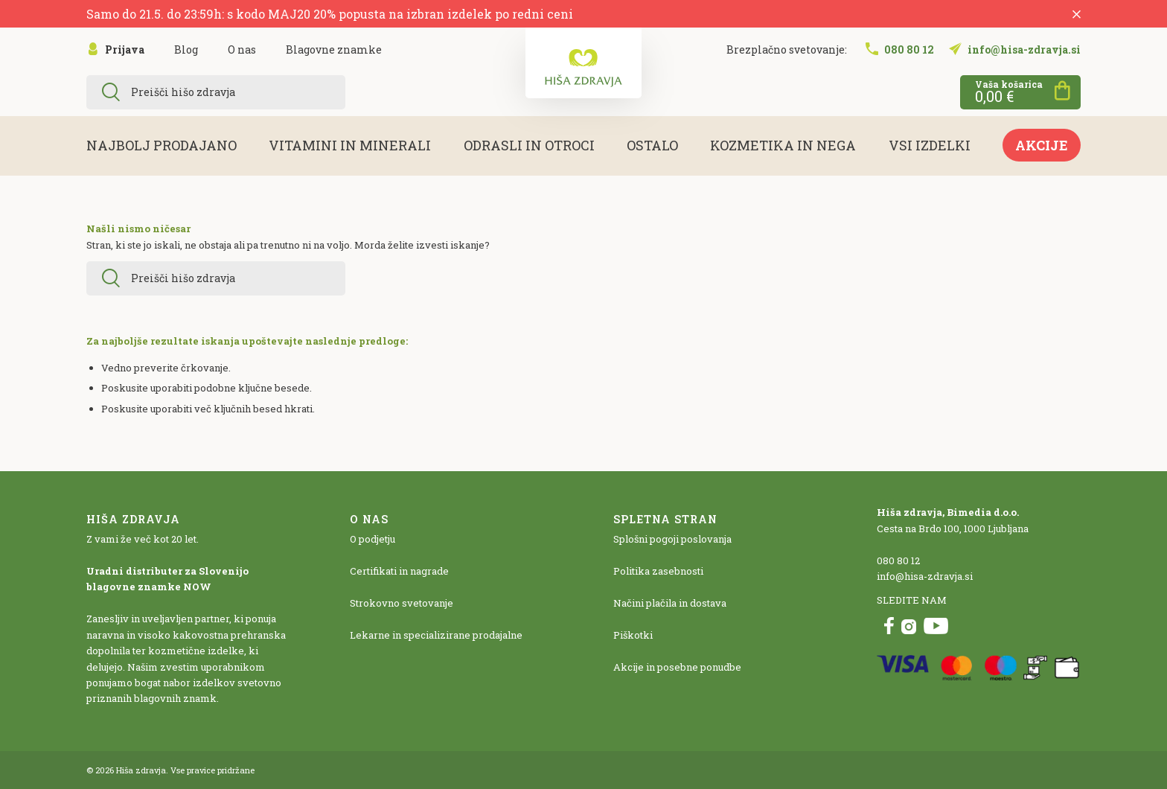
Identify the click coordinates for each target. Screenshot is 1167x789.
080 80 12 (898, 560)
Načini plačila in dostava (669, 603)
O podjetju (372, 539)
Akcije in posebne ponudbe (677, 667)
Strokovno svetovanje (401, 603)
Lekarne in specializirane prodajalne (436, 635)
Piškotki (633, 635)
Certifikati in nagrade (399, 571)
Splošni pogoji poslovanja (672, 539)
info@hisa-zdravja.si (925, 576)
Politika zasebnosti (658, 571)
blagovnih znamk (175, 698)
